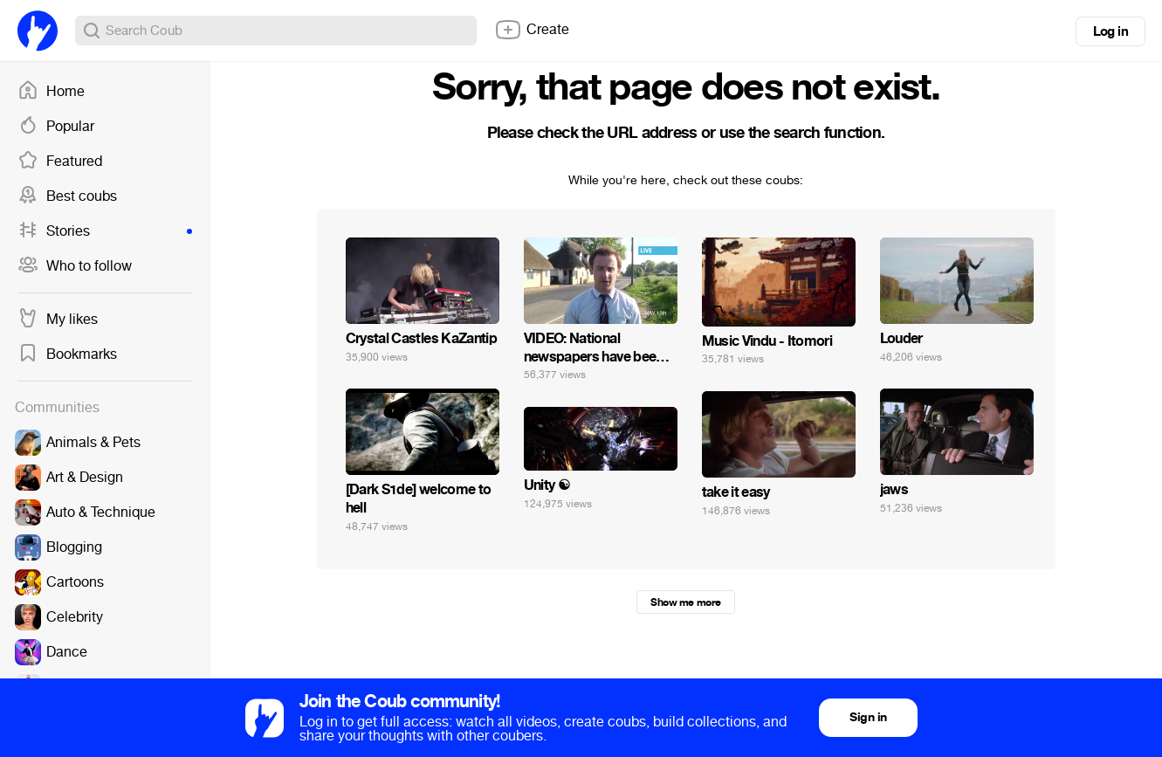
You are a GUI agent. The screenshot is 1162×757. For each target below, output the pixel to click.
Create (531, 30)
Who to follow (74, 266)
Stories (104, 231)
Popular (55, 126)
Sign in (867, 717)
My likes (57, 319)
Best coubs (67, 196)
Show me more (685, 602)
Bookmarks (67, 354)
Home (51, 91)
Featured (59, 161)
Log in (1110, 31)
